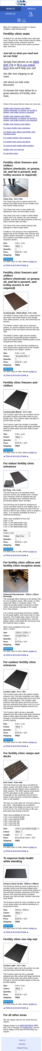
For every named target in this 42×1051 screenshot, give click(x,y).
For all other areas (10, 153)
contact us (32, 261)
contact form (28, 1028)
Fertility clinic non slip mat (13, 150)
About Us (22, 1040)
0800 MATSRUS (26, 1026)
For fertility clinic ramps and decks (16, 142)
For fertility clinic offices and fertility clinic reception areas (19, 133)
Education (22, 1044)
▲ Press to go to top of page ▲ (15, 265)
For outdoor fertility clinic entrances (17, 138)
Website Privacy (22, 1048)
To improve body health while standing (18, 146)
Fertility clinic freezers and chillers (16, 124)
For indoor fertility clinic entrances (16, 128)
